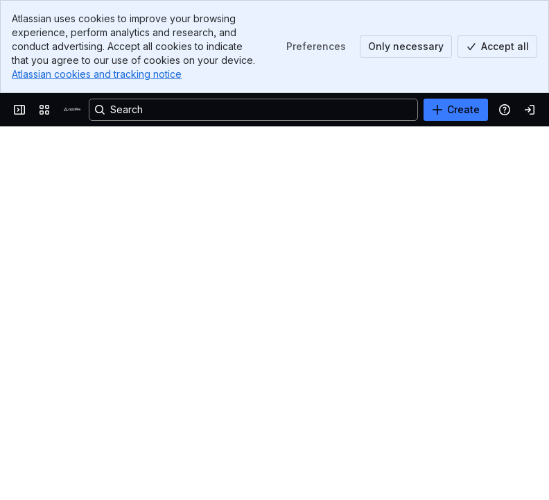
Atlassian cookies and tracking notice (97, 74)
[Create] (456, 110)
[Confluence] (72, 110)
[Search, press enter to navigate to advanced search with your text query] (253, 110)
